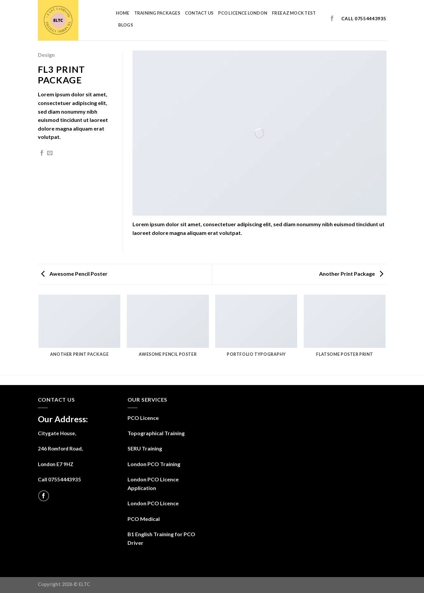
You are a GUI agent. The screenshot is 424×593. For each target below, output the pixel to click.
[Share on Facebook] (41, 153)
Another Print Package (351, 273)
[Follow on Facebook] (332, 19)
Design (46, 54)
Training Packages (157, 13)
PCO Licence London (242, 13)
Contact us (199, 13)
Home (122, 13)
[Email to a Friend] (49, 153)
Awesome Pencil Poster (74, 273)
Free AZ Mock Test (294, 13)
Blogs (125, 25)
